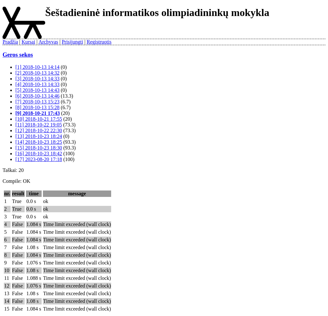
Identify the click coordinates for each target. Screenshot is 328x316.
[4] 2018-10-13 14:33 (37, 84)
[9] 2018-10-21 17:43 (37, 113)
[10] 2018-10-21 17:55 (38, 119)
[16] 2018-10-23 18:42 (38, 153)
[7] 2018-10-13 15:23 (37, 101)
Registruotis (99, 42)
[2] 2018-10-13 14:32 (37, 73)
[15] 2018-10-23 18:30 (38, 147)
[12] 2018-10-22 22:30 (38, 130)
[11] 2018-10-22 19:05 (38, 124)
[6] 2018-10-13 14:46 (37, 96)
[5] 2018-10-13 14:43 (37, 90)
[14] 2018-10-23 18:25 (38, 142)
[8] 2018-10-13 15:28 (37, 107)
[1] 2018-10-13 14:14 (37, 67)
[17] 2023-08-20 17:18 (38, 159)
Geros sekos (18, 54)
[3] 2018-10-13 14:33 (37, 78)
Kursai (28, 42)
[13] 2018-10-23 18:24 (38, 136)
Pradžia (10, 42)
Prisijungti (72, 42)
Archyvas (48, 42)
